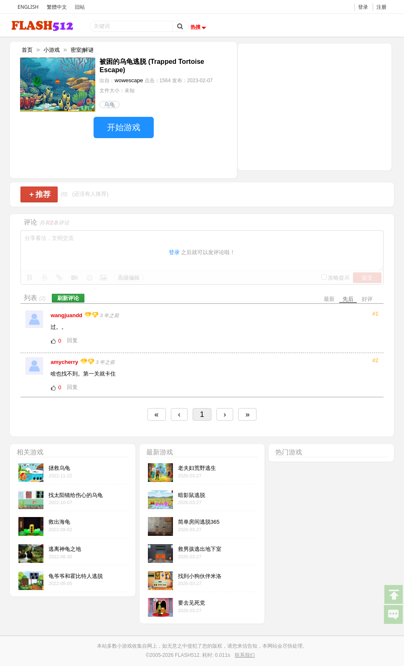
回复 (72, 340)
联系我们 (245, 655)
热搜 (199, 27)
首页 (27, 50)
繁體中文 (57, 6)
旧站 (80, 6)
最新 (329, 299)
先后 (348, 299)
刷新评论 (68, 298)
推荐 (40, 194)
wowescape (128, 80)
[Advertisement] (314, 106)
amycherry (65, 362)
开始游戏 (123, 127)
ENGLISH (28, 6)
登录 (363, 6)
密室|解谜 (82, 50)
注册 (381, 6)
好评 (367, 299)
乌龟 (109, 104)
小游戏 (51, 50)
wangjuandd (67, 315)
